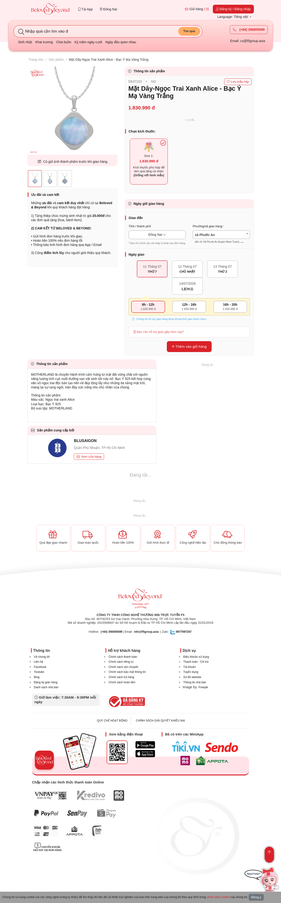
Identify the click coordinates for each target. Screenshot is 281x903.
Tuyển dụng (190, 672)
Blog (37, 677)
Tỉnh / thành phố (140, 226)
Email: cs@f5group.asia (247, 41)
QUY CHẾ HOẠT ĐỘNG (112, 720)
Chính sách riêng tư (121, 661)
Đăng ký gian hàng (46, 682)
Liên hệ (38, 661)
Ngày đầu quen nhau (120, 42)
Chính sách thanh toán (123, 656)
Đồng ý (256, 897)
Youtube (39, 672)
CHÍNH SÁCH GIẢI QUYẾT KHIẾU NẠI (160, 720)
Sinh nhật (25, 42)
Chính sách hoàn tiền (122, 682)
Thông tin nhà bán (194, 682)
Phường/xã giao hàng (207, 226)
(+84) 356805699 (249, 29)
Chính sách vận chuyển (123, 667)
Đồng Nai (108, 9)
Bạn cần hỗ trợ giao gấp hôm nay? (158, 332)
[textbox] (221, 238)
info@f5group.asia (146, 631)
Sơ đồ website (192, 677)
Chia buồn (63, 42)
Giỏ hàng (197, 9)
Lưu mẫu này (238, 81)
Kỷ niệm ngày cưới (88, 42)
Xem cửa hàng (88, 456)
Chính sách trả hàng (121, 677)
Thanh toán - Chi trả (196, 661)
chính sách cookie (218, 897)
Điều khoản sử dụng (196, 656)
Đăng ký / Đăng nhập (233, 9)
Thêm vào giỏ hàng (189, 346)
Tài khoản (189, 667)
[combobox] (221, 234)
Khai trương (44, 42)
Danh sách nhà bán (46, 687)
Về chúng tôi (42, 656)
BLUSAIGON (85, 441)
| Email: (117, 631)
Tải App (85, 9)
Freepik (203, 687)
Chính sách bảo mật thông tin (127, 672)
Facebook (40, 667)
